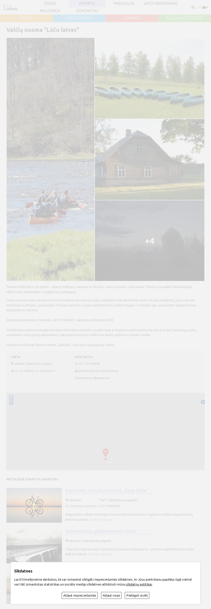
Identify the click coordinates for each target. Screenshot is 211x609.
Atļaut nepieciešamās (79, 595)
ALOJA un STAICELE (184, 18)
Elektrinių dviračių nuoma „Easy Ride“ (106, 490)
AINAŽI (26, 18)
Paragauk (124, 4)
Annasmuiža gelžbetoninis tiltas (100, 531)
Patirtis (87, 4)
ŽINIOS (50, 4)
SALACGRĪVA (79, 18)
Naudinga (50, 11)
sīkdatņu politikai (139, 584)
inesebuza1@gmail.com (94, 378)
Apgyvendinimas (161, 4)
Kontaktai (87, 11)
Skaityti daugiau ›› (102, 519)
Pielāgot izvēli (137, 595)
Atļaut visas (111, 595)
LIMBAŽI (132, 18)
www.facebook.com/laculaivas (98, 371)
